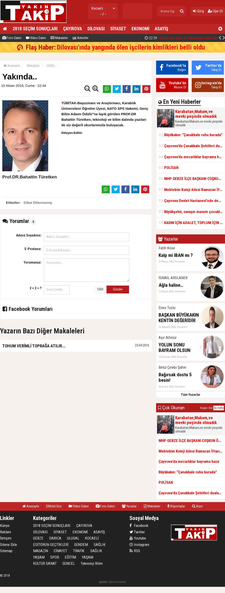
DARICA (55, 538)
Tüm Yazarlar (190, 395)
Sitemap (6, 550)
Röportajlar (176, 506)
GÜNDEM (81, 544)
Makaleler (59, 38)
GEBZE (38, 538)
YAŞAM (39, 557)
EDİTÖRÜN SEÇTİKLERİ (50, 544)
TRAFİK (78, 550)
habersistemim (117, 582)
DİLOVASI (96, 28)
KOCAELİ (92, 538)
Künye (4, 525)
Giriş (198, 11)
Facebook (138, 525)
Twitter (137, 532)
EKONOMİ (140, 28)
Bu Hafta (218, 408)
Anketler (80, 38)
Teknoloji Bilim (92, 563)
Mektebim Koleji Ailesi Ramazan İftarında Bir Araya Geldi (192, 189)
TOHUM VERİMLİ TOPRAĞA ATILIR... (33, 345)
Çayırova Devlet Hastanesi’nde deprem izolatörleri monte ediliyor (192, 200)
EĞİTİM (70, 557)
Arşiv (197, 506)
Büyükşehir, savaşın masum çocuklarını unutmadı (192, 211)
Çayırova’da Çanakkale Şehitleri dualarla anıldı (192, 145)
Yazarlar (129, 506)
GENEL (51, 66)
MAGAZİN (40, 550)
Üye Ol (215, 11)
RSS (134, 550)
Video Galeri (36, 38)
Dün (210, 408)
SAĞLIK (100, 544)
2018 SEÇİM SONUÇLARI (35, 28)
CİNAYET (60, 550)
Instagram (139, 544)
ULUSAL (73, 538)
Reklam (5, 532)
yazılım (103, 582)
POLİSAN (168, 167)
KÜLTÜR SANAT (45, 563)
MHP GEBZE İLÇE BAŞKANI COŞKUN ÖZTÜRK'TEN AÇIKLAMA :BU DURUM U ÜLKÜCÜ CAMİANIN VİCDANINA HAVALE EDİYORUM (192, 178)
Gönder (118, 289)
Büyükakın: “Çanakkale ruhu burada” (190, 134)
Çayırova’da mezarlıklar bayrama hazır (192, 156)
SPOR (54, 557)
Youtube (137, 538)
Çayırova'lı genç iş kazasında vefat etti (181, 38)
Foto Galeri (11, 38)
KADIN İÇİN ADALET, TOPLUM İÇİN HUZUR (192, 222)
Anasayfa (11, 66)
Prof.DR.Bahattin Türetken (29, 176)
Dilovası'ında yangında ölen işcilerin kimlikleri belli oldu (131, 47)
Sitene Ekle (8, 544)
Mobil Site (54, 506)
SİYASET (118, 28)
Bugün (204, 408)
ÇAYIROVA (72, 28)
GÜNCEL (68, 563)
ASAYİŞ (161, 28)
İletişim (5, 538)
